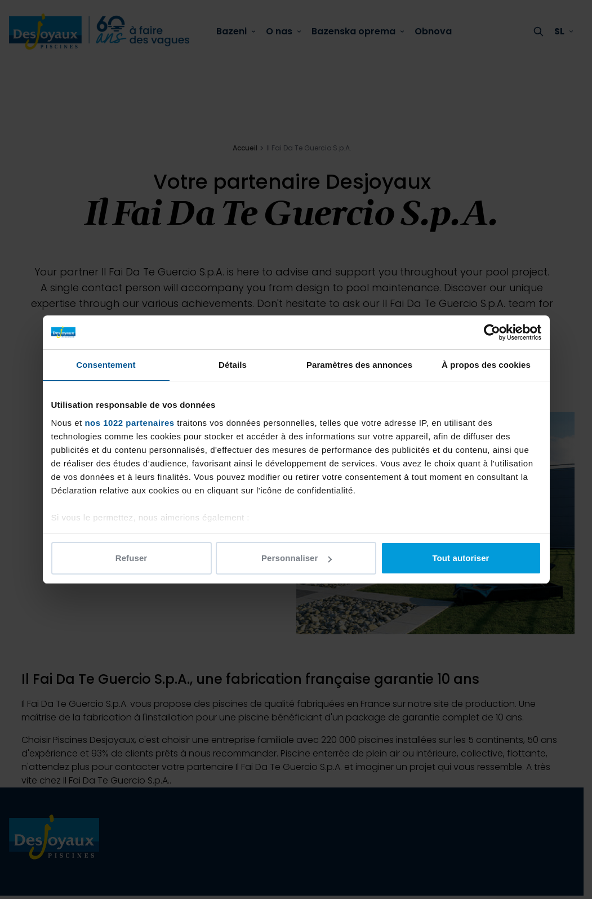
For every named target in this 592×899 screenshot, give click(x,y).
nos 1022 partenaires (129, 423)
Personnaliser (296, 558)
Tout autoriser (460, 558)
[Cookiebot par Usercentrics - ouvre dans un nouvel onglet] (492, 332)
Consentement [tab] (105, 365)
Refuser (131, 558)
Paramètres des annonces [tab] (359, 365)
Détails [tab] (233, 365)
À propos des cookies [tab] (486, 365)
